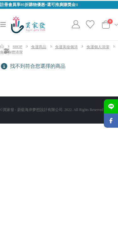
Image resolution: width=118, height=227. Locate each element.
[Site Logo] (28, 24)
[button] (5, 24)
